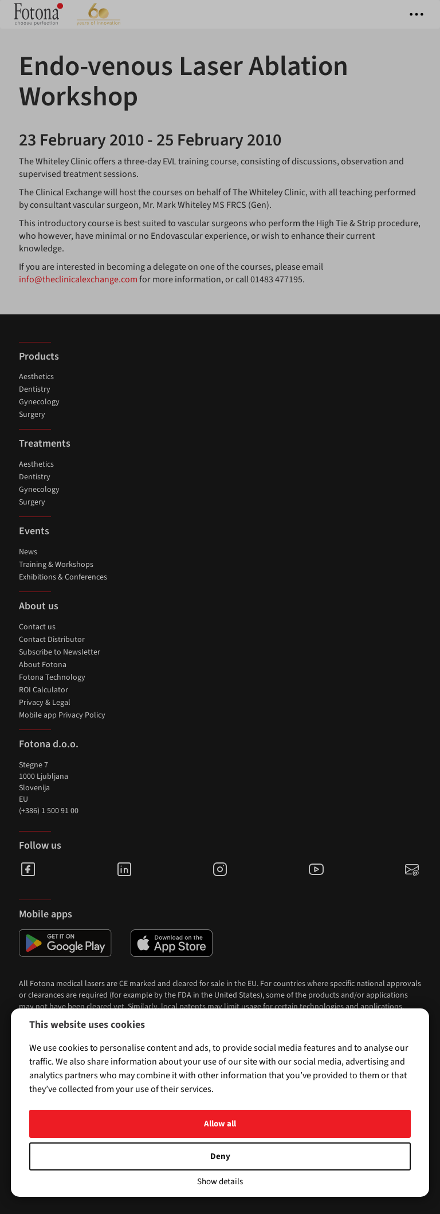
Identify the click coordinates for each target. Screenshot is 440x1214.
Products (39, 356)
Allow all (220, 1124)
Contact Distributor (52, 639)
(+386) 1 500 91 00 (48, 811)
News (28, 552)
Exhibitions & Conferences (63, 577)
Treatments (44, 443)
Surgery (32, 414)
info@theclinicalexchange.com (78, 279)
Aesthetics (36, 377)
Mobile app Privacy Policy (62, 715)
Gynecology (39, 402)
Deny (220, 1156)
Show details (220, 1182)
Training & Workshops (56, 564)
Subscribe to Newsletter (59, 652)
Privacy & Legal (44, 702)
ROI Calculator (43, 690)
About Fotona (42, 665)
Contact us (37, 627)
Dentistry (34, 389)
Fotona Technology (52, 677)
